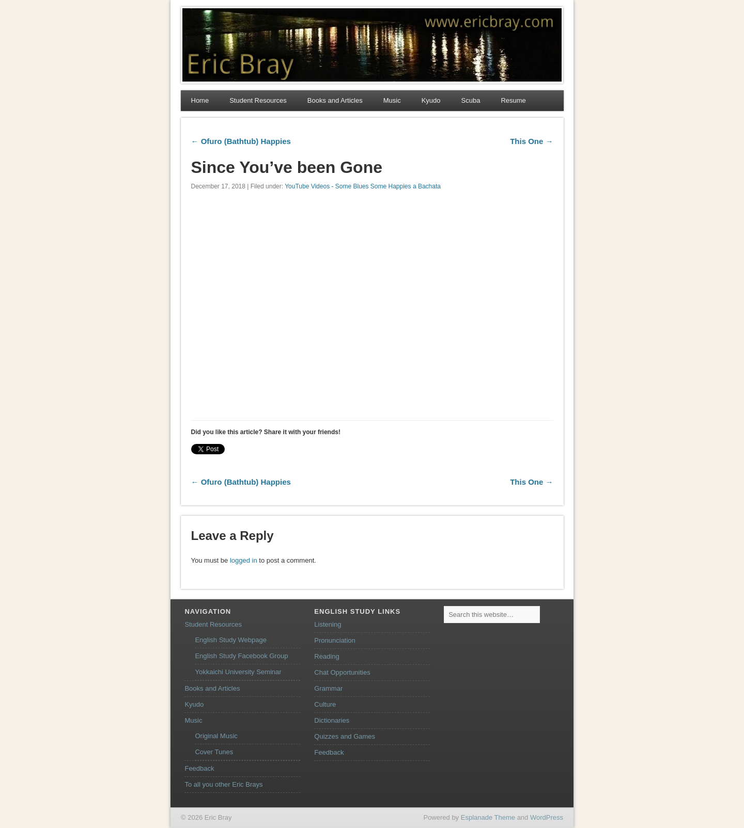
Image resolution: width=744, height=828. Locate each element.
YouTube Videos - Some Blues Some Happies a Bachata (363, 186)
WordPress (546, 817)
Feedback (199, 768)
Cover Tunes (214, 752)
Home (200, 100)
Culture (325, 704)
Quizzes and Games (344, 736)
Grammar (328, 688)
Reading (326, 656)
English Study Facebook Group (241, 656)
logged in (243, 560)
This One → (531, 141)
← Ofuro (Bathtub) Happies (241, 141)
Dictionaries (331, 720)
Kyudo (431, 100)
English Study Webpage (231, 640)
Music (392, 100)
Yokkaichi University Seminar (238, 672)
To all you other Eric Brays (223, 784)
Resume (513, 100)
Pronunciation (334, 640)
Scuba (471, 100)
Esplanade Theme (488, 817)
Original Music (216, 736)
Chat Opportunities (342, 672)
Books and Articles (335, 100)
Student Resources (258, 100)
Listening (327, 624)
